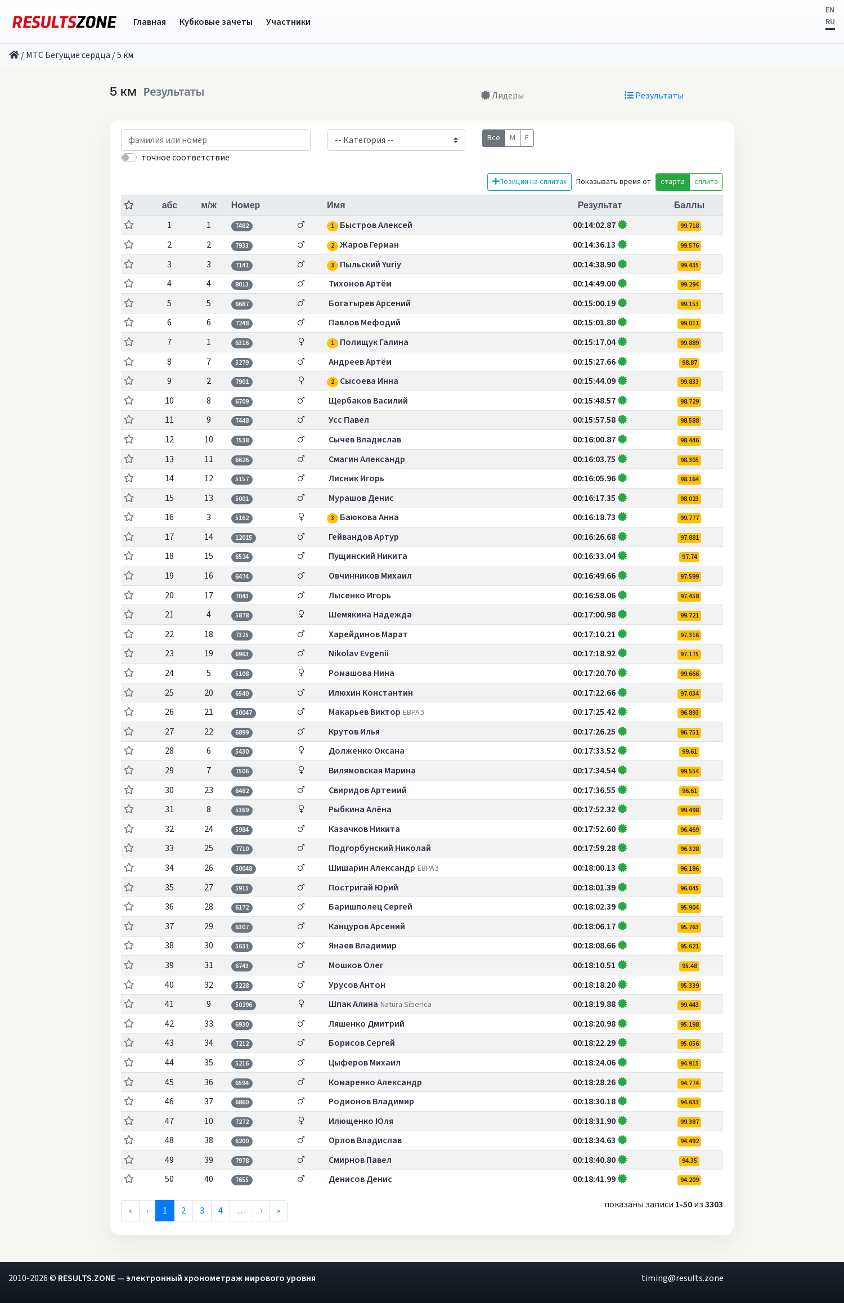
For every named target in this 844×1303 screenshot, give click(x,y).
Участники (288, 22)
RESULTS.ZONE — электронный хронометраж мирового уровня (187, 1278)
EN (829, 10)
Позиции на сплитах (529, 181)
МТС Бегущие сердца (68, 55)
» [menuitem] (278, 1211)
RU (830, 22)
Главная (149, 22)
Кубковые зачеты (216, 22)
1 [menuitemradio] (165, 1211)
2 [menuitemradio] (183, 1211)
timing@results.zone (682, 1278)
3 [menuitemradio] (202, 1211)
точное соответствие (185, 157)
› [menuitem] (261, 1211)
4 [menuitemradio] (220, 1211)
